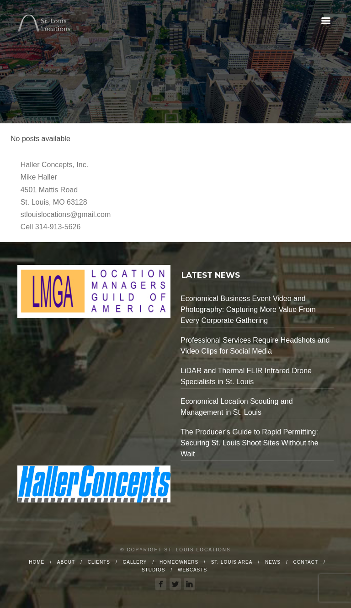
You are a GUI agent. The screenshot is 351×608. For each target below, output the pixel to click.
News (273, 562)
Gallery (135, 562)
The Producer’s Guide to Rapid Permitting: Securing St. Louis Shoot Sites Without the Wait (250, 443)
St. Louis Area (232, 562)
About (66, 562)
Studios (153, 569)
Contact (305, 562)
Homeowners (179, 562)
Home (36, 562)
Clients (99, 562)
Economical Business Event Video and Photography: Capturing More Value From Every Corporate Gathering (248, 309)
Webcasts (192, 569)
